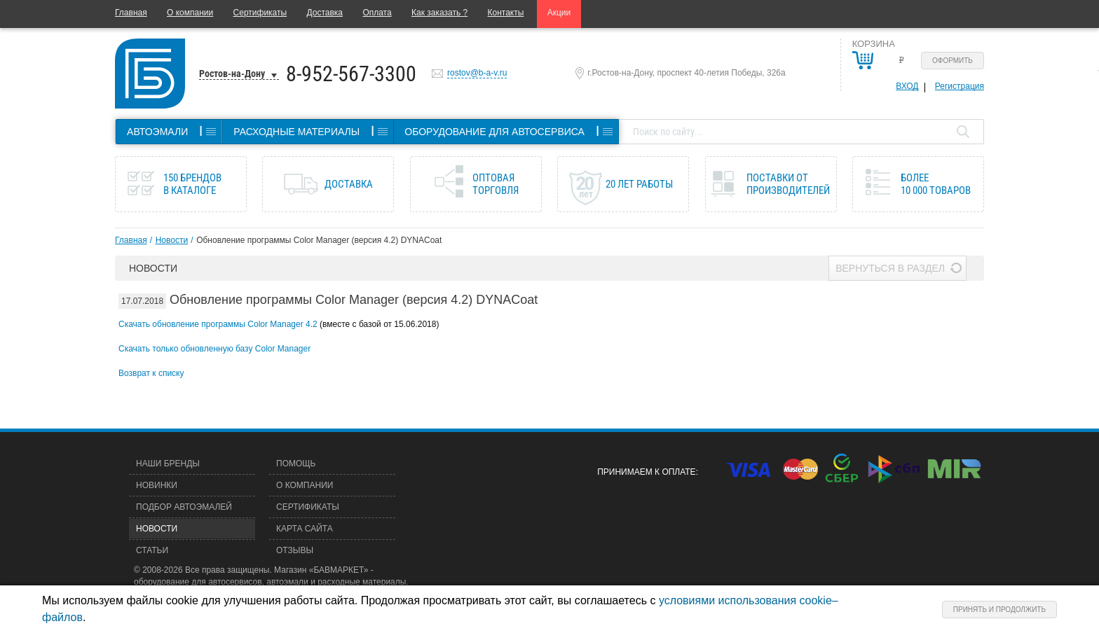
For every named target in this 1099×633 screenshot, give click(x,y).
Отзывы (294, 550)
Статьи (152, 550)
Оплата (376, 13)
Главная (131, 13)
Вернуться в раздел (890, 268)
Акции (559, 13)
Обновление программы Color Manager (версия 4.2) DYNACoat (319, 240)
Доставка (324, 13)
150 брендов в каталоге (192, 184)
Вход (907, 86)
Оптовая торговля (495, 184)
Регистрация (959, 86)
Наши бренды (168, 463)
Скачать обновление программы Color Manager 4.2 (218, 324)
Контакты (506, 13)
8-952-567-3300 (351, 74)
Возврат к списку (151, 373)
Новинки (156, 485)
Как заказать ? (439, 13)
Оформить (952, 60)
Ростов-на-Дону (232, 73)
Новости (172, 240)
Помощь (295, 463)
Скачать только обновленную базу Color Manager (214, 349)
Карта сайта (304, 529)
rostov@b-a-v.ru (477, 73)
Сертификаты (260, 13)
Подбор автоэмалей (184, 507)
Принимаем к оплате (646, 472)
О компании (190, 13)
